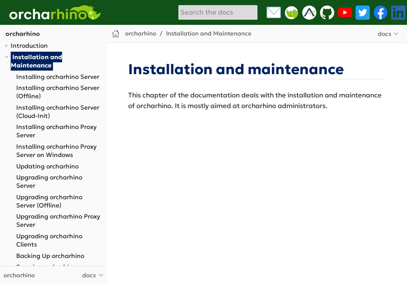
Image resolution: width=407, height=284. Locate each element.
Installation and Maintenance (36, 61)
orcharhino (23, 33)
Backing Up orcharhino (50, 256)
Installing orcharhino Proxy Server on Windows (56, 151)
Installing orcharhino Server (57, 76)
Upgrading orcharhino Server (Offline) (49, 201)
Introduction (29, 45)
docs (384, 33)
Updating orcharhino (47, 166)
